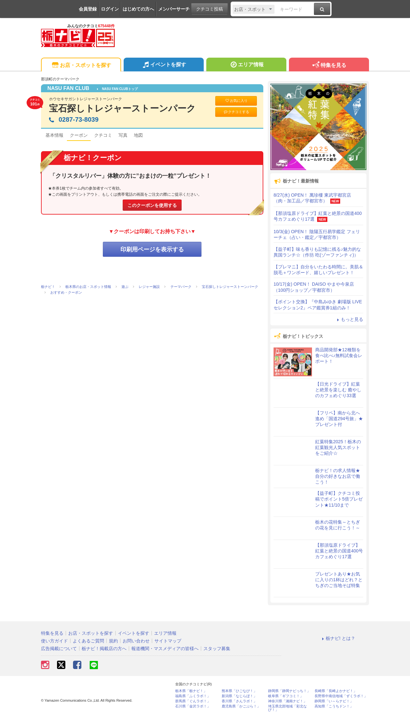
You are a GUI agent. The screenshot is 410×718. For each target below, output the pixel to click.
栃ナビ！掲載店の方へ (104, 648)
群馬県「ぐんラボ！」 (192, 701)
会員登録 (88, 9)
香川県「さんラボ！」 (239, 701)
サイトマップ (167, 640)
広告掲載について (59, 648)
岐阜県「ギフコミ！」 (285, 696)
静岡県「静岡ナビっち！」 (289, 691)
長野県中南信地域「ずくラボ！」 (341, 696)
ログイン (110, 9)
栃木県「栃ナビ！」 (191, 691)
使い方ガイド (54, 640)
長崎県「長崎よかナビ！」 (336, 691)
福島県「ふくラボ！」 (192, 696)
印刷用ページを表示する (152, 249)
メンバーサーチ (174, 9)
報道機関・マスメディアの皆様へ (165, 648)
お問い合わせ (136, 640)
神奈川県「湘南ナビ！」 (287, 701)
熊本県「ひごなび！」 (239, 691)
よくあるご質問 (88, 640)
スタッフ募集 (216, 648)
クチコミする (236, 112)
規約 (113, 640)
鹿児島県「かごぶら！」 (241, 706)
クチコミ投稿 (209, 9)
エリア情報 (246, 65)
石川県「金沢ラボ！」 (192, 706)
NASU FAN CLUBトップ (117, 89)
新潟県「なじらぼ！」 (239, 696)
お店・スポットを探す (81, 65)
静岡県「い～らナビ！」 (334, 701)
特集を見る (329, 65)
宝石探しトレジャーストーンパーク (122, 108)
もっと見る (349, 319)
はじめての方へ (138, 9)
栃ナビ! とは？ (337, 638)
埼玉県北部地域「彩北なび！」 (287, 708)
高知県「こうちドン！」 (334, 706)
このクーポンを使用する (152, 205)
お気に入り (236, 101)
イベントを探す (163, 65)
